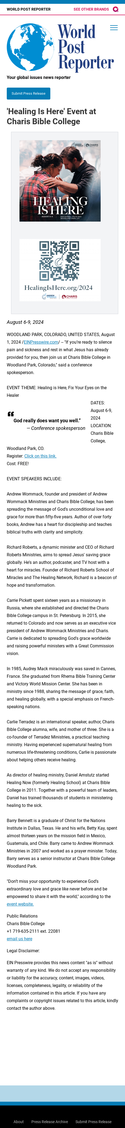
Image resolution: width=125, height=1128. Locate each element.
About (19, 1122)
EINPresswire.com (41, 342)
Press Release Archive (49, 1122)
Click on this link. (40, 456)
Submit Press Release (93, 1122)
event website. (20, 904)
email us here (19, 938)
